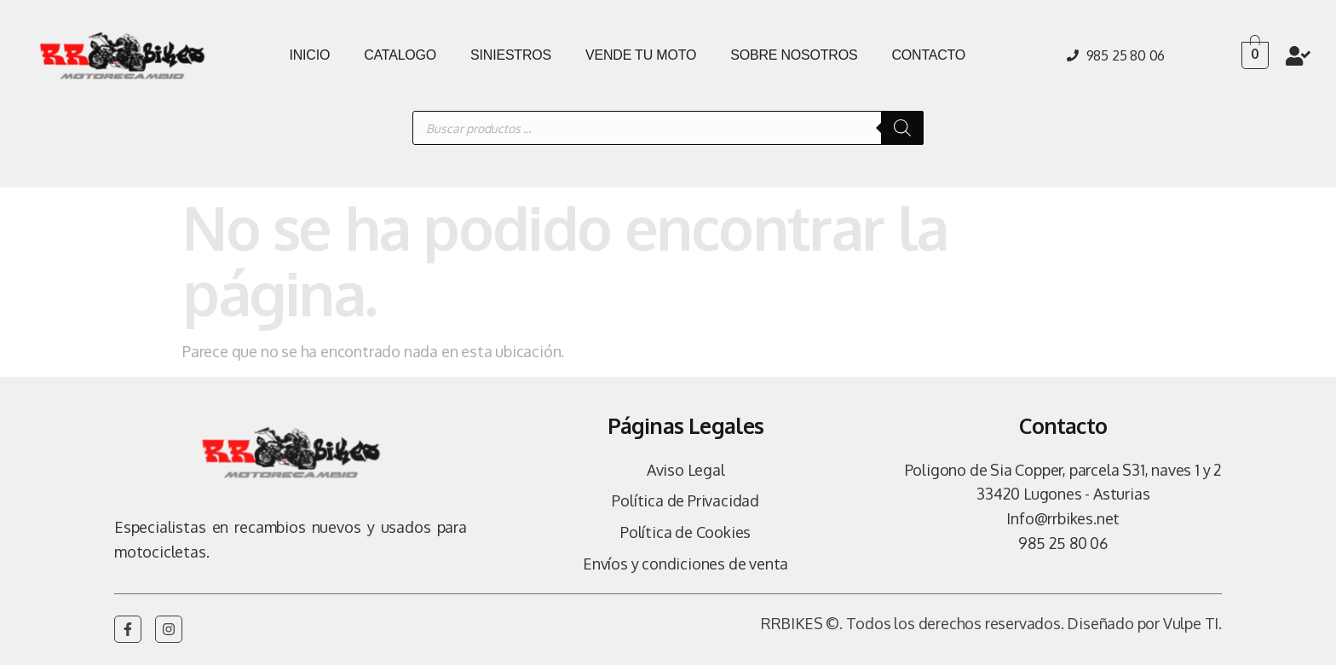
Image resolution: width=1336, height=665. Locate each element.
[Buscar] (902, 128)
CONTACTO (928, 55)
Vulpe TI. (1192, 623)
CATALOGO (400, 55)
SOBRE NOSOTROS (793, 55)
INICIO (309, 55)
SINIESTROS (510, 55)
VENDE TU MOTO (640, 55)
